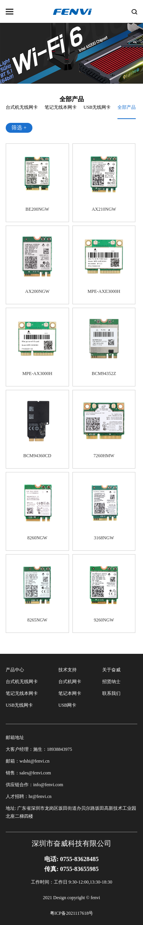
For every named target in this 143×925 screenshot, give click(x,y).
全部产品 (126, 107)
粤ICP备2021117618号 (71, 913)
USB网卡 (67, 705)
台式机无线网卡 (22, 107)
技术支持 (67, 669)
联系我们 (111, 693)
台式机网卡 (69, 681)
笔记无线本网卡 (61, 107)
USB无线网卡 (97, 107)
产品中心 (15, 669)
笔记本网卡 (69, 693)
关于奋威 (111, 669)
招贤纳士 (111, 681)
